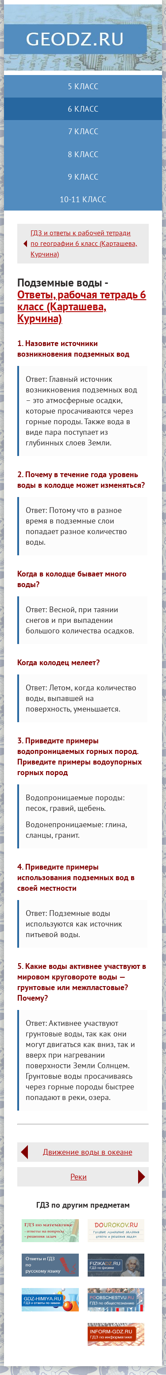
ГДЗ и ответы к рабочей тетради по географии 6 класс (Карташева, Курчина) (84, 243)
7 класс (83, 131)
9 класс (83, 177)
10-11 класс (83, 199)
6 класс (83, 109)
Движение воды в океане (87, 1152)
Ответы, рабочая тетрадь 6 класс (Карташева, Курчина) (81, 306)
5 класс (83, 86)
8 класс (83, 154)
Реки (78, 1177)
